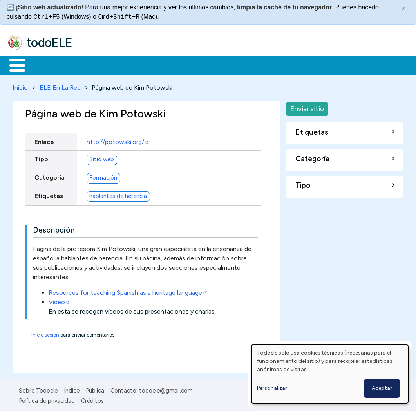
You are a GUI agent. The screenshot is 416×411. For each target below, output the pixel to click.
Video (60, 300)
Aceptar (382, 388)
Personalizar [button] (272, 388)
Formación (94, 64)
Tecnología (234, 64)
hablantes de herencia (118, 194)
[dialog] (329, 374)
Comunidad (286, 64)
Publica (95, 389)
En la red (185, 64)
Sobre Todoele (38, 389)
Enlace (44, 140)
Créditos (92, 399)
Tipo (41, 157)
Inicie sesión (45, 333)
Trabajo (141, 64)
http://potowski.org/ (118, 140)
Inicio (13, 64)
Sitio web (101, 158)
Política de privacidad (47, 399)
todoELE (49, 42)
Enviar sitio (307, 107)
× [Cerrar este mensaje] (404, 8)
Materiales (44, 64)
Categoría (49, 176)
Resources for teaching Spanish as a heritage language (128, 291)
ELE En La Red (60, 86)
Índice (72, 389)
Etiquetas (48, 194)
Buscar (322, 64)
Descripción (54, 228)
